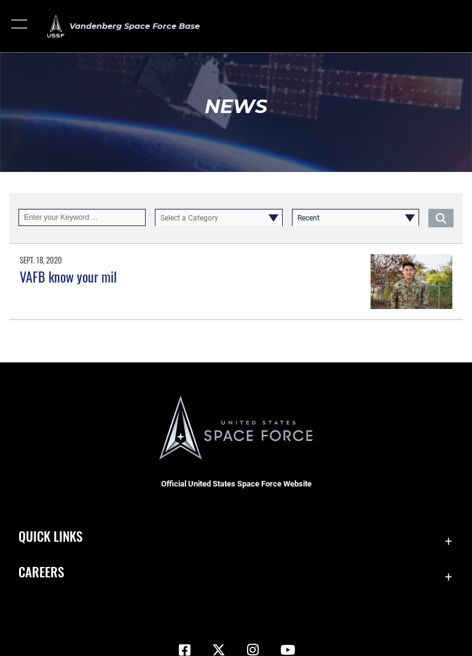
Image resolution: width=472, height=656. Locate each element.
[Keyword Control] (82, 217)
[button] (20, 26)
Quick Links (50, 535)
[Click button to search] (441, 217)
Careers (41, 571)
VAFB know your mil (68, 276)
